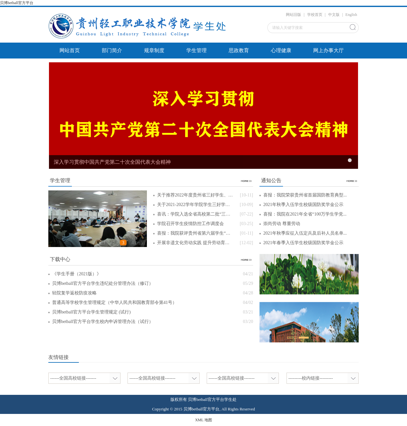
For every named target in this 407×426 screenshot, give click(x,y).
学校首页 (314, 14)
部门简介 (112, 50)
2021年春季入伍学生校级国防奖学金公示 (303, 242)
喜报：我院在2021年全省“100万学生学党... (305, 214)
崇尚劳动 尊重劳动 (281, 223)
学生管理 (196, 50)
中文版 (334, 14)
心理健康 (281, 50)
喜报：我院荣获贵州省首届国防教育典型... (305, 195)
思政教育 (239, 50)
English (351, 14)
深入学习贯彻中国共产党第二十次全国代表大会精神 (112, 162)
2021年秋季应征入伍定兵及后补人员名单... (305, 233)
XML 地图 (203, 420)
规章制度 (154, 50)
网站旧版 (293, 14)
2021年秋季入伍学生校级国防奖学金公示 (303, 204)
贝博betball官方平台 (16, 3)
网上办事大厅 (328, 50)
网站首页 (69, 50)
